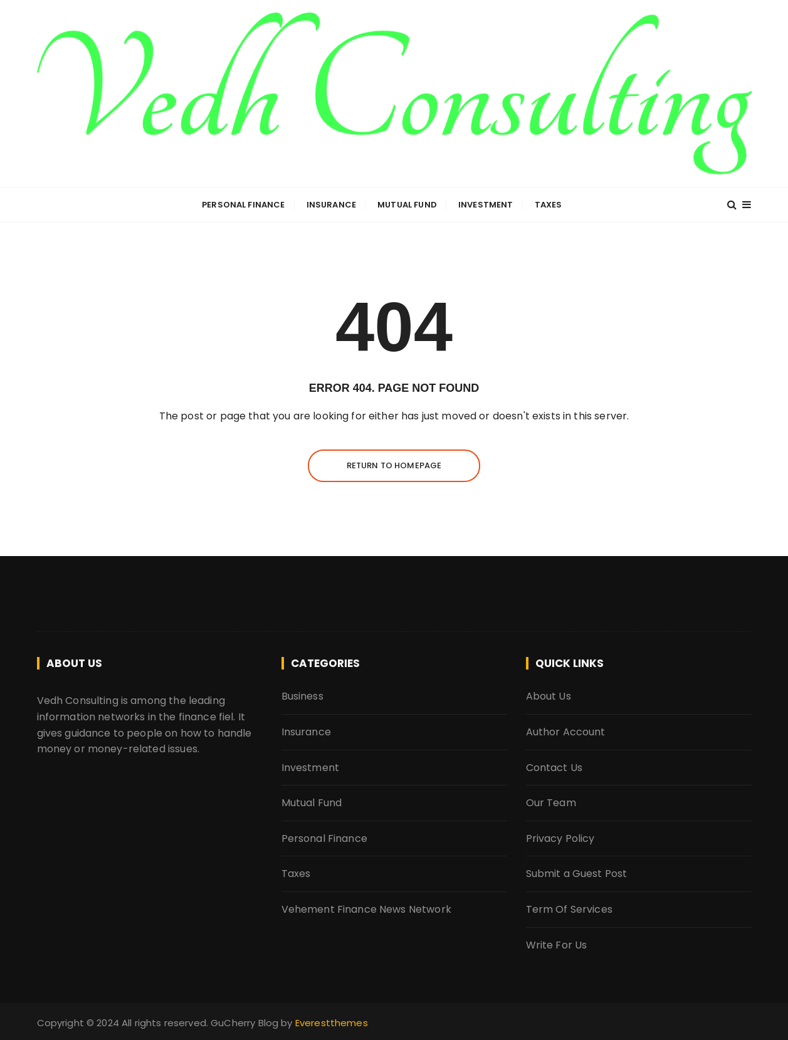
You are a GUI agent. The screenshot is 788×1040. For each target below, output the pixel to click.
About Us (548, 696)
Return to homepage (394, 465)
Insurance (331, 205)
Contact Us (554, 767)
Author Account (566, 732)
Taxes (548, 205)
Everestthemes (331, 1022)
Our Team (551, 803)
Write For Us (556, 945)
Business (302, 696)
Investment (485, 205)
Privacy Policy (560, 838)
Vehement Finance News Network (366, 909)
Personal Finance (243, 205)
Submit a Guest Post (577, 873)
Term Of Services (569, 909)
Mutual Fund (407, 205)
